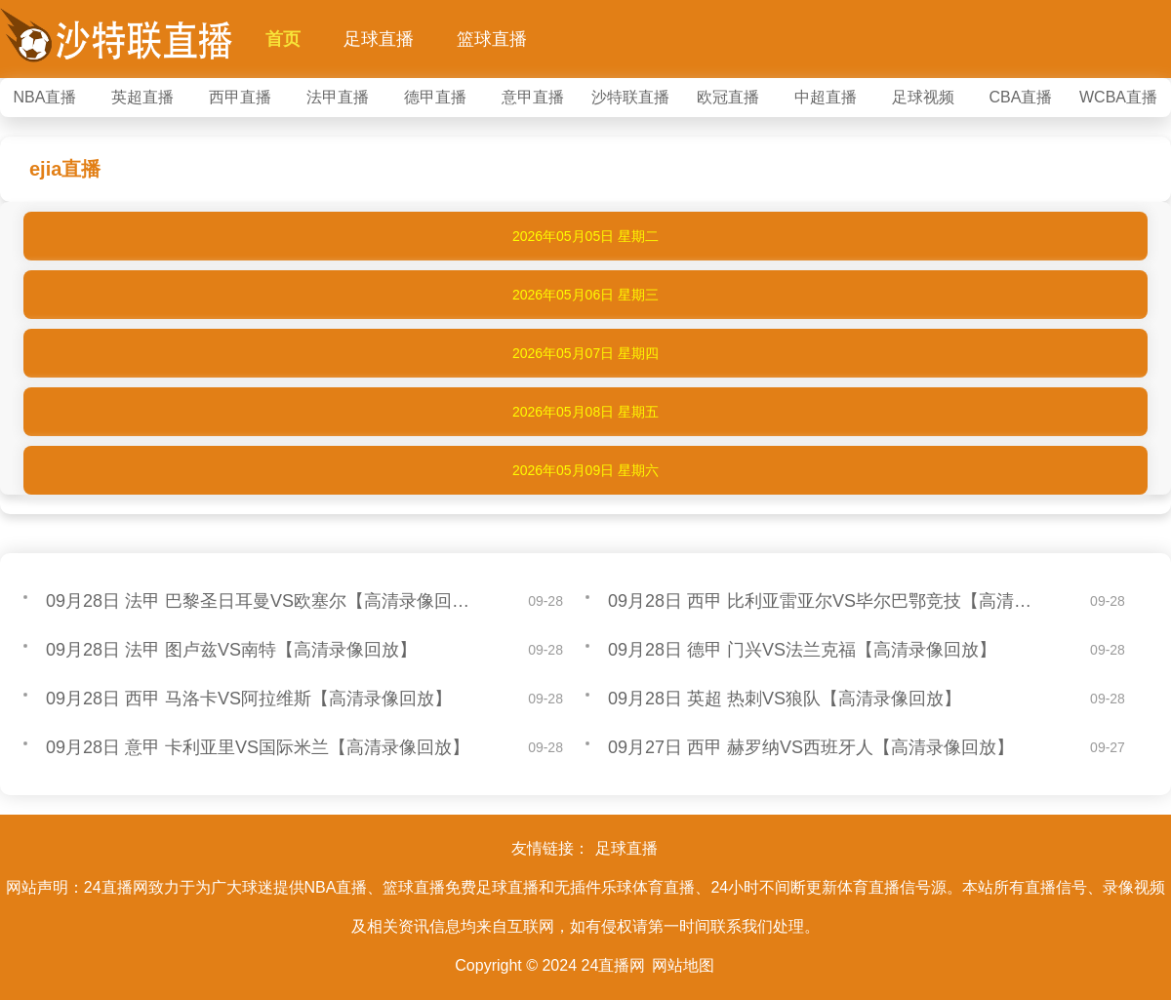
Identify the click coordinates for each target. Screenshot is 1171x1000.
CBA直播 (1021, 97)
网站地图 (683, 965)
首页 (283, 39)
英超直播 (142, 97)
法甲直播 (337, 97)
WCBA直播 (1118, 97)
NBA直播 (45, 97)
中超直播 (825, 97)
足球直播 (378, 39)
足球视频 (923, 97)
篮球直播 (492, 39)
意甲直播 (533, 97)
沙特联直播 (630, 97)
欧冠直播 (728, 97)
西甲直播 (240, 97)
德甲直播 (435, 97)
